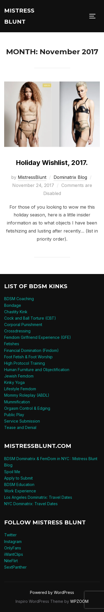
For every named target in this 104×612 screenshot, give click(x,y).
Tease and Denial (20, 427)
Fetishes (11, 343)
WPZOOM (79, 601)
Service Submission (22, 421)
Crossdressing (17, 331)
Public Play (14, 414)
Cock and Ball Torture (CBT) (30, 318)
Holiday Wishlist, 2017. (52, 163)
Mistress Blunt (19, 16)
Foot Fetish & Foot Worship (28, 356)
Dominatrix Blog (70, 177)
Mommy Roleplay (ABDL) (26, 395)
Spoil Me (12, 471)
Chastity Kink (15, 311)
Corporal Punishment (23, 324)
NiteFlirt (11, 560)
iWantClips (13, 554)
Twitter (10, 534)
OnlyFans (12, 548)
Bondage (12, 305)
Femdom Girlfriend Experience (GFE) (37, 337)
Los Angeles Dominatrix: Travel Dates (38, 497)
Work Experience (20, 490)
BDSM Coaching (19, 298)
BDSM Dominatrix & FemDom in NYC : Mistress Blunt (50, 458)
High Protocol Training (24, 363)
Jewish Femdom (19, 376)
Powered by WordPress (52, 592)
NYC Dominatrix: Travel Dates (31, 503)
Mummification (17, 401)
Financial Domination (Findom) (31, 350)
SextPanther (15, 567)
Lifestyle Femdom (20, 388)
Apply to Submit (18, 478)
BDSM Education (19, 484)
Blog (8, 465)
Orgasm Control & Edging (27, 408)
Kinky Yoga (14, 382)
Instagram (13, 541)
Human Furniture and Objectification (36, 369)
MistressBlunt (32, 177)
